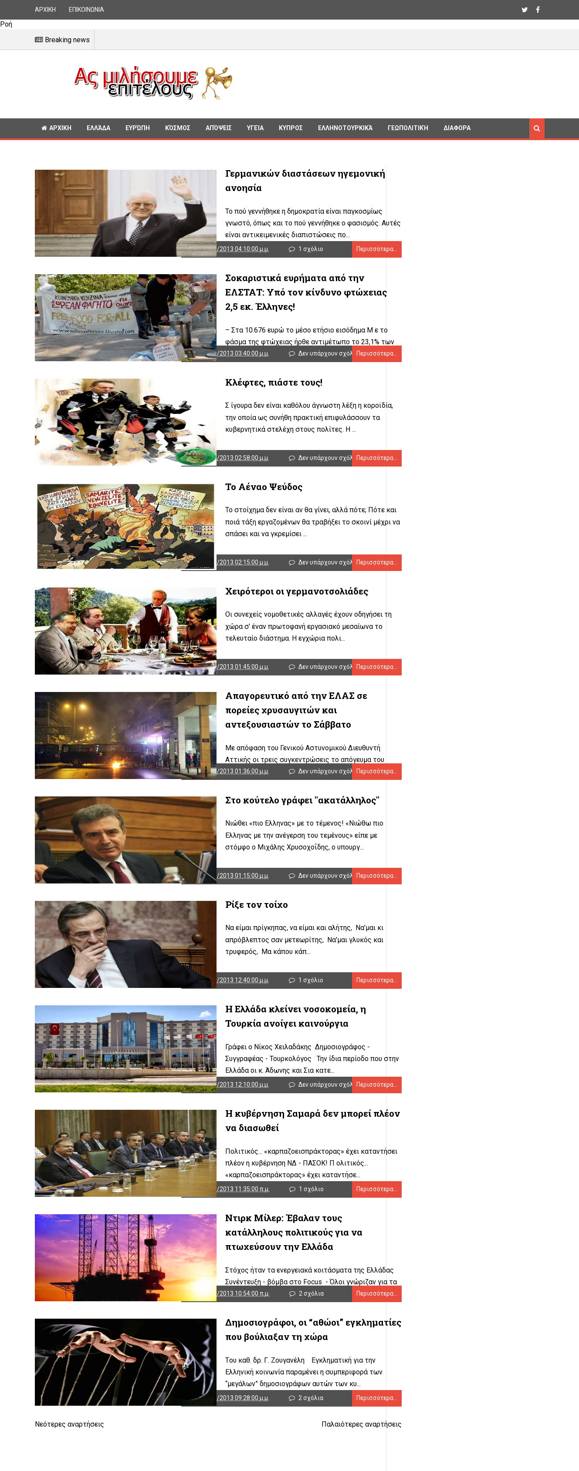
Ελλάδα (98, 127)
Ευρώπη (137, 127)
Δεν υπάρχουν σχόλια (320, 360)
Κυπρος (291, 127)
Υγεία (255, 127)
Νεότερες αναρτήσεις (69, 1466)
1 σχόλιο (302, 252)
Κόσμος (177, 127)
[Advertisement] (392, 83)
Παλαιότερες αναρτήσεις (335, 1466)
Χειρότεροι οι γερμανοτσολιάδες (250, 605)
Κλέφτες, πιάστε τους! (228, 389)
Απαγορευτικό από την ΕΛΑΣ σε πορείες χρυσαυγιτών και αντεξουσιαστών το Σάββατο (268, 727)
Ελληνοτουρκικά (345, 127)
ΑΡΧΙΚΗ (45, 9)
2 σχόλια (302, 1331)
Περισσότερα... (349, 252)
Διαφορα (457, 127)
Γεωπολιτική (408, 127)
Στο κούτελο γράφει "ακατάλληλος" (256, 821)
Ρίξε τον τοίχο (210, 929)
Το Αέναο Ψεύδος (218, 497)
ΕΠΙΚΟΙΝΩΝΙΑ (86, 9)
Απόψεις (219, 127)
